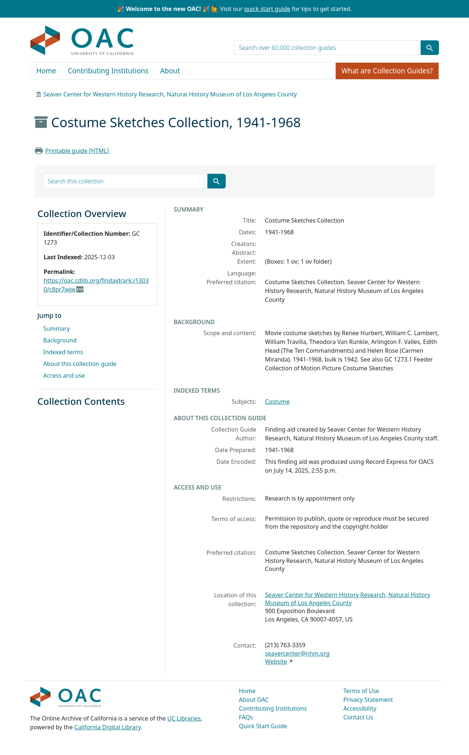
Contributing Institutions (108, 71)
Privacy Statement (368, 700)
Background (60, 340)
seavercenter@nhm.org (297, 653)
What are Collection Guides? (387, 71)
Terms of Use (361, 691)
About (170, 71)
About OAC (254, 700)
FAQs (246, 717)
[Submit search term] (430, 47)
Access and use (64, 375)
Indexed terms (63, 352)
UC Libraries (184, 718)
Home (46, 71)
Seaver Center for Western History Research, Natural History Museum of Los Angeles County (170, 94)
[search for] (327, 47)
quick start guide (267, 9)
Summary (56, 329)
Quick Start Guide (263, 726)
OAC (82, 40)
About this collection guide (80, 364)
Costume (277, 401)
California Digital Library (107, 727)
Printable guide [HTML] (77, 151)
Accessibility (359, 708)
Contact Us (358, 717)
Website (276, 661)
